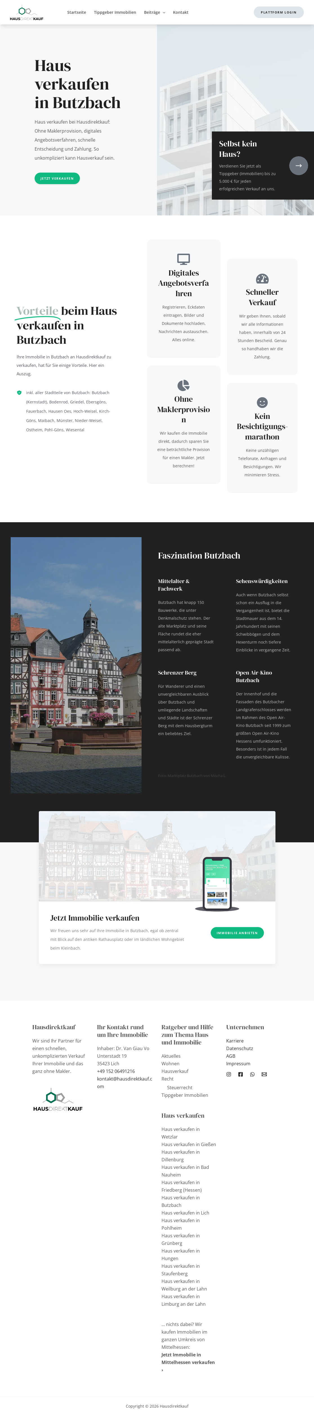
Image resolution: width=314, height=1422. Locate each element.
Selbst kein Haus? (238, 148)
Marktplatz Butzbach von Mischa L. (197, 775)
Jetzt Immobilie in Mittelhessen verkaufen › (188, 1362)
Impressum (238, 1064)
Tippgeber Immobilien (185, 1095)
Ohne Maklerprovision (183, 409)
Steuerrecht (179, 1087)
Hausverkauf (175, 1071)
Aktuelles (171, 1056)
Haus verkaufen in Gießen (189, 1144)
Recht (168, 1079)
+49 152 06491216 (116, 1071)
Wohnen (171, 1064)
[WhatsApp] (252, 1074)
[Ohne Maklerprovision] (183, 385)
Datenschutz (239, 1048)
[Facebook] (240, 1074)
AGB (230, 1056)
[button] (279, 12)
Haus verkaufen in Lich (185, 1213)
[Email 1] (264, 1074)
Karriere (235, 1041)
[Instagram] (228, 1074)
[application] (162, 12)
